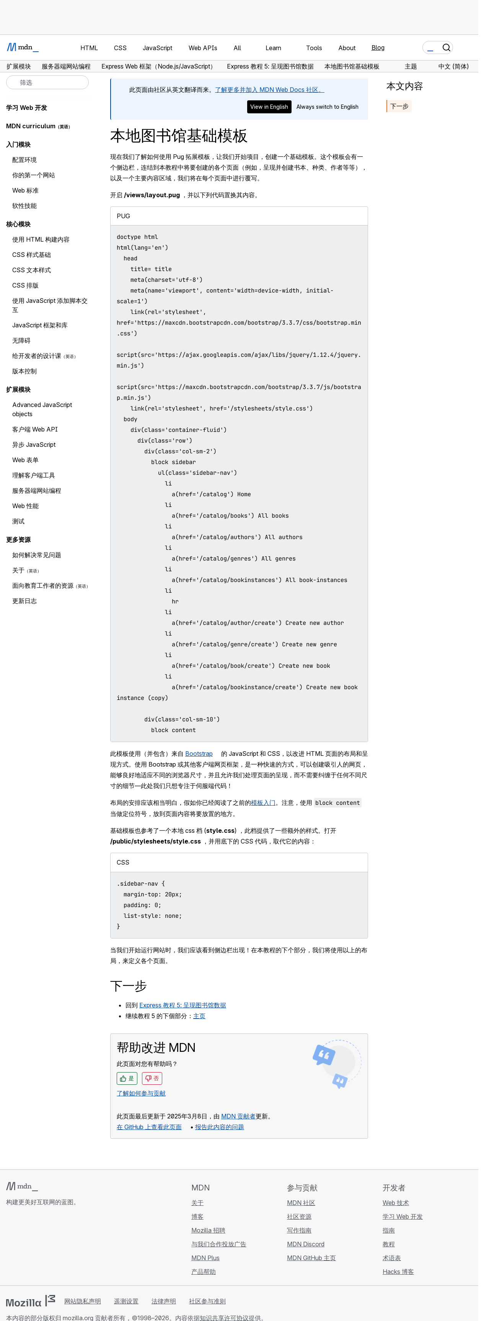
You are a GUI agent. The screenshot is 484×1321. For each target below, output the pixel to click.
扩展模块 (18, 389)
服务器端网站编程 (36, 490)
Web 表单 (25, 460)
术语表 (392, 1258)
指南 (389, 1230)
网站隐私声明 (82, 1301)
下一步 (399, 106)
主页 (199, 1016)
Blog (378, 47)
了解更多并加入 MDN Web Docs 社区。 (269, 89)
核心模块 (18, 224)
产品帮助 (203, 1271)
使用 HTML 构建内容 (41, 239)
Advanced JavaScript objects (42, 409)
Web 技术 (396, 1203)
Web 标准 (25, 190)
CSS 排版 (25, 285)
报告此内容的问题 (219, 1127)
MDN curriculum (30, 126)
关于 (18, 570)
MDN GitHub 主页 (311, 1258)
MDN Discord (305, 1244)
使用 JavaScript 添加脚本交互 (50, 305)
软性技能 (24, 205)
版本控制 (24, 371)
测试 (18, 521)
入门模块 (18, 144)
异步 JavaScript (33, 444)
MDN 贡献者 (238, 1116)
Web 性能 (25, 506)
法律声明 (164, 1301)
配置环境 (24, 159)
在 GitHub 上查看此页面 (149, 1127)
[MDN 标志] (22, 1186)
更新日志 (24, 601)
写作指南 (299, 1230)
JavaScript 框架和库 (40, 325)
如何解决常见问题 (36, 555)
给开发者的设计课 (36, 356)
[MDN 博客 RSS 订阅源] (65, 1247)
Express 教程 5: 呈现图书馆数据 (182, 1005)
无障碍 (21, 340)
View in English (269, 106)
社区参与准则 (207, 1301)
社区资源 (299, 1216)
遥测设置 (126, 1301)
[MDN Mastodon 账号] (52, 1247)
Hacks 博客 (398, 1271)
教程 (389, 1244)
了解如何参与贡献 (141, 1093)
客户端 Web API (35, 429)
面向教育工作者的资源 (42, 585)
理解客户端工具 (33, 475)
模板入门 (263, 802)
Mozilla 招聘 (208, 1230)
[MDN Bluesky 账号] (24, 1247)
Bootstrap (199, 753)
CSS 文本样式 (31, 270)
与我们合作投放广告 (218, 1244)
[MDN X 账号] (38, 1247)
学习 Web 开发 (26, 107)
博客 (197, 1216)
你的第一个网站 (33, 175)
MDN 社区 (301, 1203)
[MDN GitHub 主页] (10, 1247)
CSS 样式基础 (31, 254)
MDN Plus (205, 1258)
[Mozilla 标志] (30, 1300)
